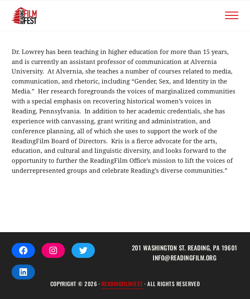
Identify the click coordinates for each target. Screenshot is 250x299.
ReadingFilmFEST (122, 283)
